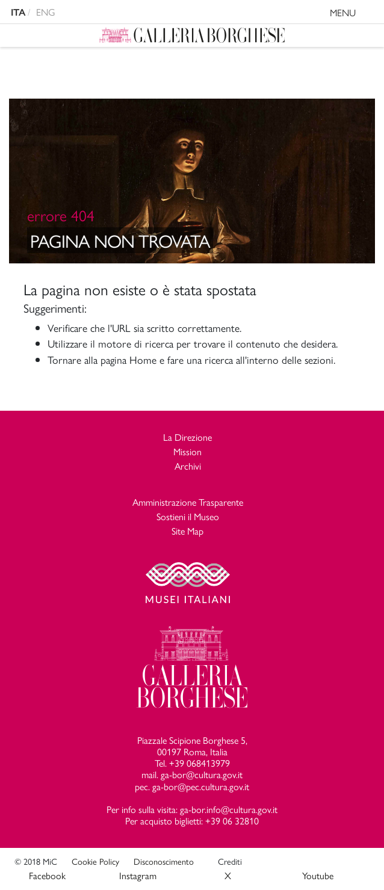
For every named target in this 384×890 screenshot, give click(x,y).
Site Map (187, 531)
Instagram (137, 875)
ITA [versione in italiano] (18, 12)
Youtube (317, 875)
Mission (187, 451)
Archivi (188, 466)
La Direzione (187, 437)
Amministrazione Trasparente (187, 502)
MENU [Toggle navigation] (354, 14)
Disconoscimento (164, 861)
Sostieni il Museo (187, 516)
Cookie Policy (95, 861)
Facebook (47, 875)
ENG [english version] (45, 12)
